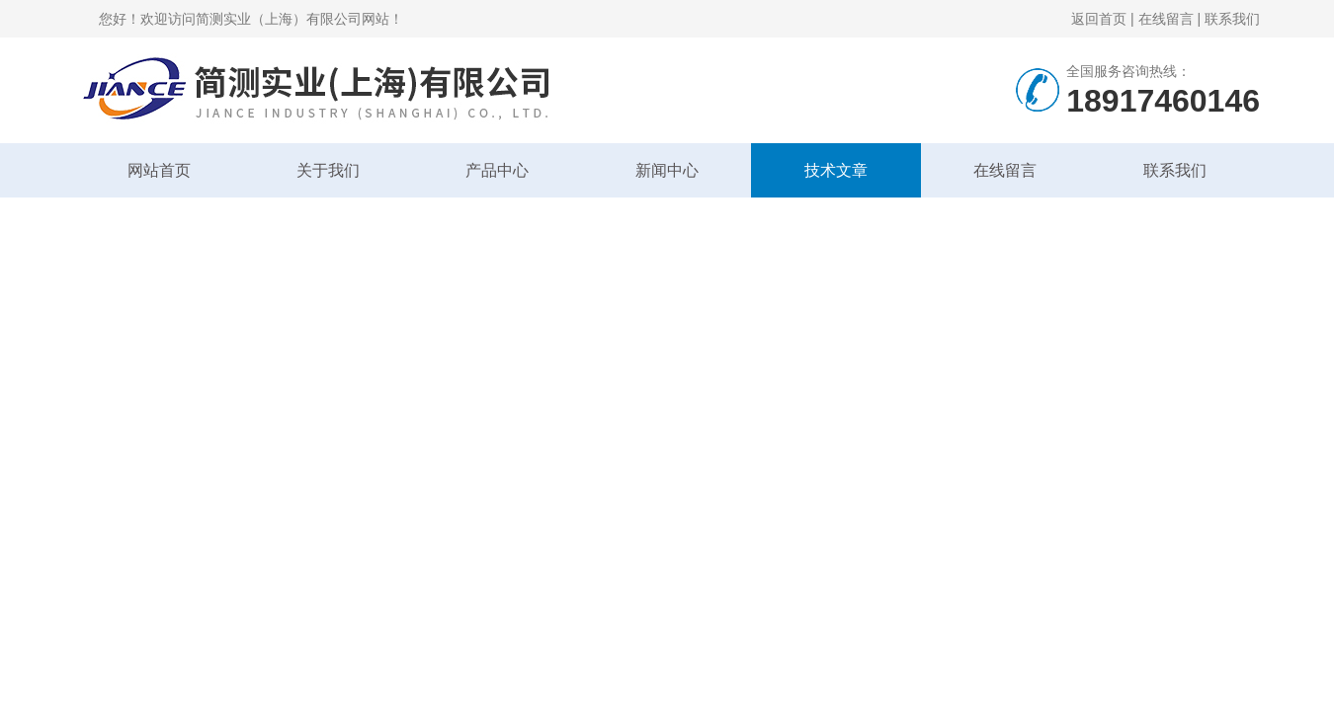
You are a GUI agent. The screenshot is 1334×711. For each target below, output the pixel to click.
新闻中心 (667, 170)
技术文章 (836, 170)
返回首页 (1098, 19)
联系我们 (1232, 19)
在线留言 (1166, 19)
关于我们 (328, 170)
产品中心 (497, 170)
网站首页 (159, 170)
